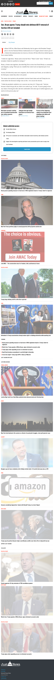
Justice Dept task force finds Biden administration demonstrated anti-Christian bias (22, 397)
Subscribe (17, 4)
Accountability (18, 16)
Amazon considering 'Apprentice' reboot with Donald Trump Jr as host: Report (20, 505)
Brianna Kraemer (7, 31)
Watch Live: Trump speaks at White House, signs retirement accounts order (21, 347)
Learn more (27, 149)
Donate (51, 16)
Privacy (14, 21)
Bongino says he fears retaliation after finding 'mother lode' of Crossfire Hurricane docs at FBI (24, 469)
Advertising (3, 678)
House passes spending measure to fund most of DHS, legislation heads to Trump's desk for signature (26, 190)
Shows (36, 16)
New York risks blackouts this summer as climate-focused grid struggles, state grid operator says (25, 433)
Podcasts (30, 16)
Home (2, 21)
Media (2, 472)
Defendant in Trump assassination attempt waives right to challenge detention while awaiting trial (26, 335)
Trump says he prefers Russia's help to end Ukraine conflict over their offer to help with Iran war (25, 541)
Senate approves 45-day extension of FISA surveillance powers (17, 583)
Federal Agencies (4, 365)
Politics (11, 16)
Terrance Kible (24, 115)
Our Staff (3, 671)
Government (4, 16)
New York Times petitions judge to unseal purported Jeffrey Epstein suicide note (21, 226)
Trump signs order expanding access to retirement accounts (17, 349)
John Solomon (41, 117)
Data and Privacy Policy (6, 673)
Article (4, 42)
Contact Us (3, 676)
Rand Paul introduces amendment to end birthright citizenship (18, 352)
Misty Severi (6, 115)
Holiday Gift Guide (43, 16)
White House (3, 508)
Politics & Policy (8, 21)
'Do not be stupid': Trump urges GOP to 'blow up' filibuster (16, 354)
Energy (2, 401)
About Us (3, 669)
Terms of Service (4, 674)
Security (3, 437)
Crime (2, 194)
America (25, 16)
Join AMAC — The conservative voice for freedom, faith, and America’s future (20, 263)
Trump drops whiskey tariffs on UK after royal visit (13, 299)
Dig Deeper (12, 42)
